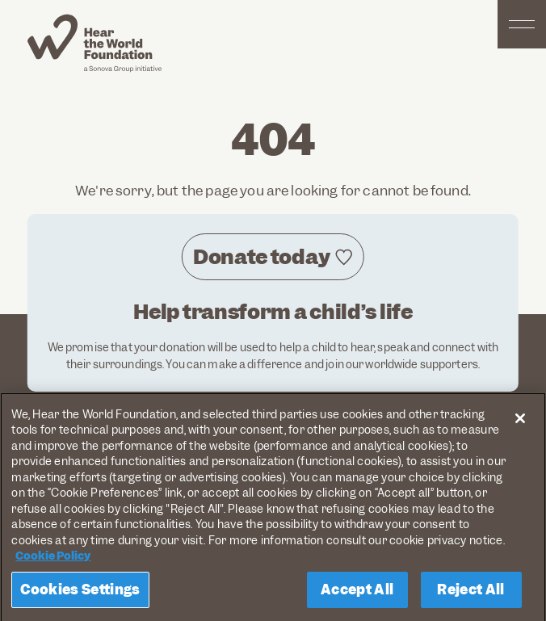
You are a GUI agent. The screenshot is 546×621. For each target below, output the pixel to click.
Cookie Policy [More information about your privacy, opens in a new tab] (52, 560)
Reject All (470, 593)
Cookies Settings (80, 593)
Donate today (261, 257)
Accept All (357, 593)
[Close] (520, 422)
